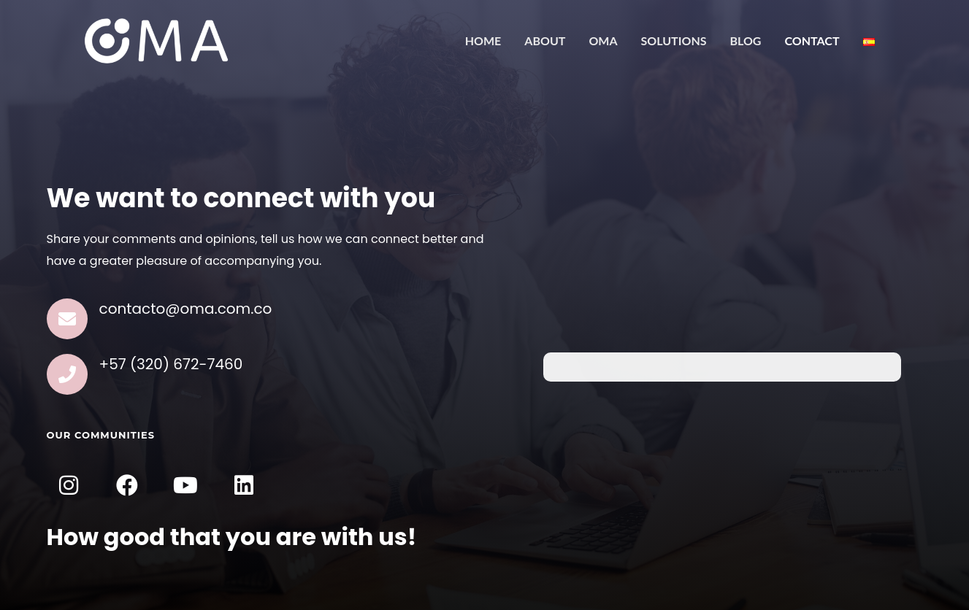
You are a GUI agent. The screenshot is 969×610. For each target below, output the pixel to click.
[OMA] (156, 39)
